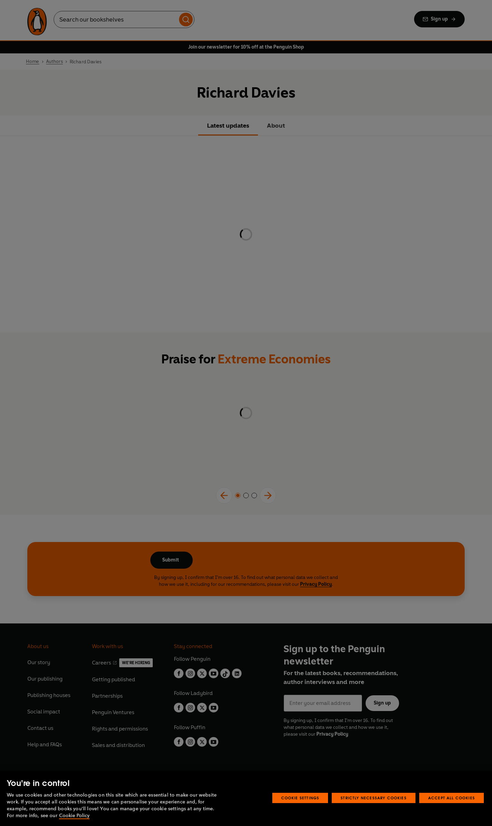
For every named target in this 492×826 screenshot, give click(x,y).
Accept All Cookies (451, 797)
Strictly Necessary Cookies (374, 797)
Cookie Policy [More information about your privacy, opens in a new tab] (74, 815)
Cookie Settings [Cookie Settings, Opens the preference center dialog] (300, 797)
